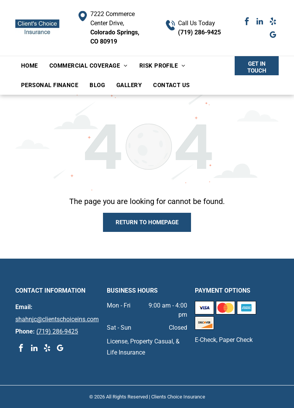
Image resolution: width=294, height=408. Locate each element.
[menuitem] (29, 66)
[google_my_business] (273, 35)
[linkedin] (260, 22)
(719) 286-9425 (199, 32)
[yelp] (273, 22)
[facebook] (247, 22)
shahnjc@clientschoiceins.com (57, 319)
